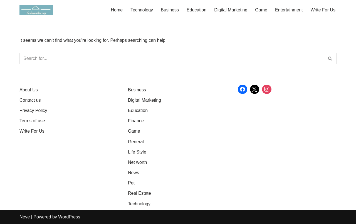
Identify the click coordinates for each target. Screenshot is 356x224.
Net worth (137, 162)
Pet (131, 183)
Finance (136, 120)
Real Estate (139, 193)
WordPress (69, 217)
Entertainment (289, 10)
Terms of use (32, 120)
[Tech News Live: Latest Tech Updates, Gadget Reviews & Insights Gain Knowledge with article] (36, 10)
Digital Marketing (230, 10)
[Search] (171, 58)
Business (170, 10)
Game (261, 10)
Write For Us (323, 10)
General (136, 141)
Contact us (30, 100)
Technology (141, 10)
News (133, 172)
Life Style (137, 152)
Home (117, 10)
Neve (24, 217)
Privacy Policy (33, 110)
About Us (28, 89)
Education (196, 10)
